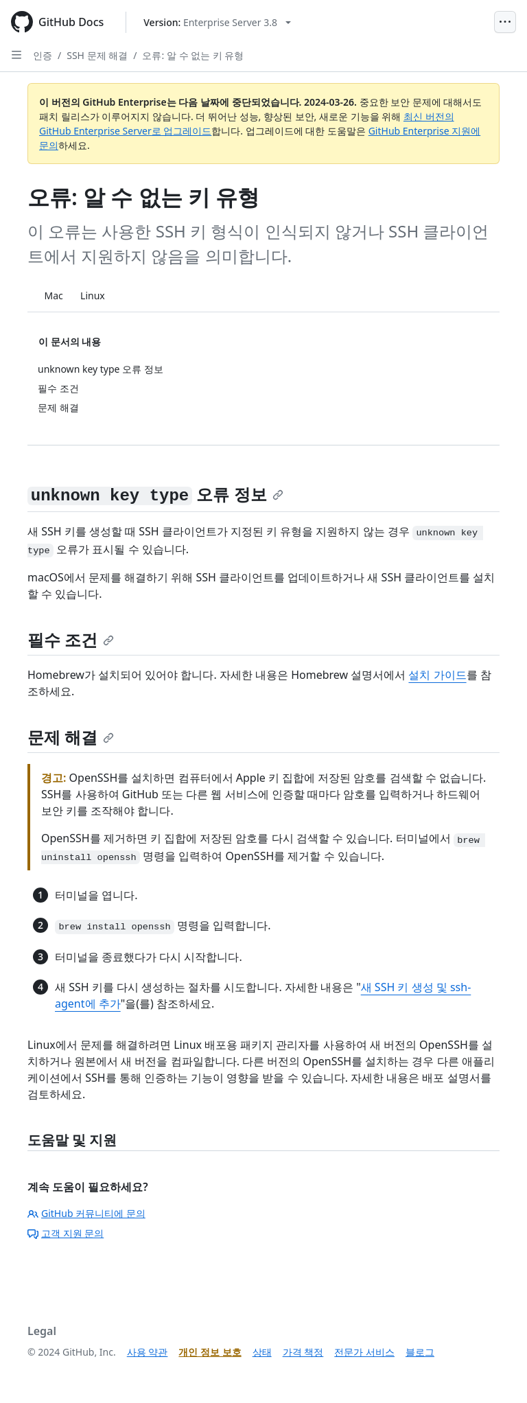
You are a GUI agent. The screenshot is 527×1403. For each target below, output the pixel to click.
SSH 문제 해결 (97, 55)
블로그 (420, 1351)
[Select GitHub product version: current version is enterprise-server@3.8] (217, 22)
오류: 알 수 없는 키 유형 (193, 55)
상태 (262, 1351)
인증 (42, 55)
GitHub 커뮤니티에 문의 (86, 1213)
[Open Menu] (505, 22)
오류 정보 (155, 494)
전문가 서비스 (364, 1351)
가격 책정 (303, 1351)
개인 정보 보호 (209, 1351)
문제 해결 (70, 737)
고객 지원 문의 (65, 1233)
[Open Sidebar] (16, 55)
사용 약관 (147, 1351)
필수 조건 (70, 639)
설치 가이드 (437, 674)
